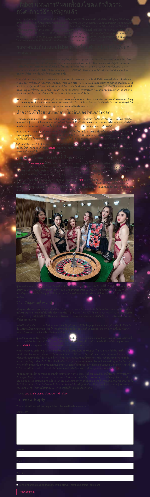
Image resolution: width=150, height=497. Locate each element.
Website (20, 473)
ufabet (40, 393)
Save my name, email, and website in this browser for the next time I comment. (59, 485)
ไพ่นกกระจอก (36, 163)
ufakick (26, 345)
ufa (81, 179)
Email (20, 461)
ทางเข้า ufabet (60, 393)
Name (20, 449)
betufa (51, 148)
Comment (22, 412)
